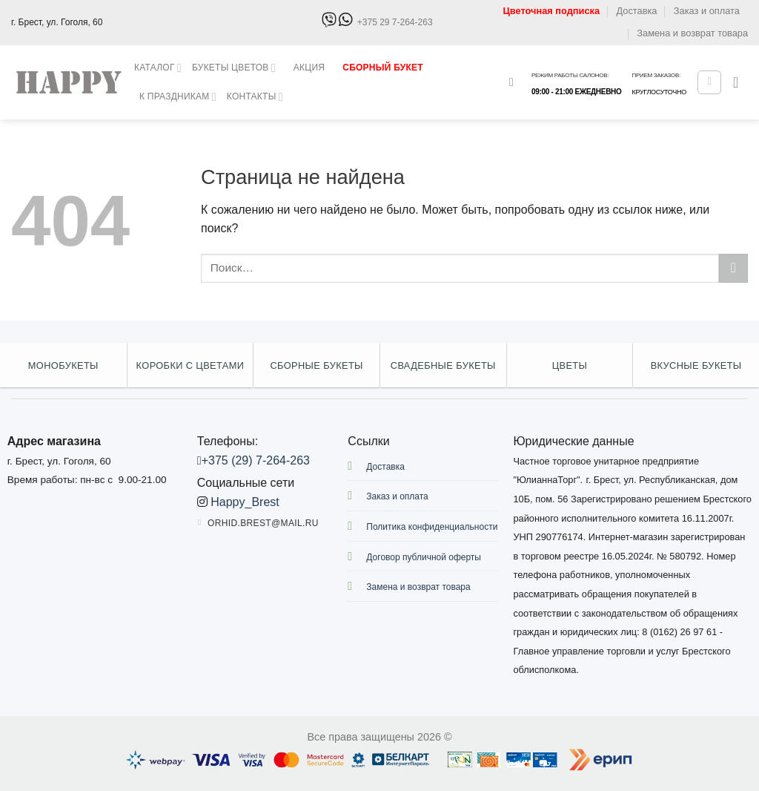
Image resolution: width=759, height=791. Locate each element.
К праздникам (177, 97)
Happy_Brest (245, 502)
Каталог (158, 68)
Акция (309, 67)
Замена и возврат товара (692, 33)
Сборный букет (382, 67)
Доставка (636, 10)
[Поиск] (515, 82)
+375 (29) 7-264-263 (256, 460)
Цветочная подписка (551, 10)
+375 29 (395, 23)
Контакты (255, 97)
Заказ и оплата (707, 10)
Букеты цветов (234, 68)
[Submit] (733, 268)
